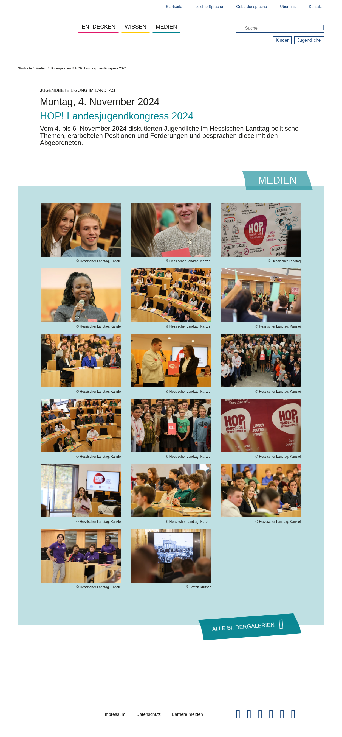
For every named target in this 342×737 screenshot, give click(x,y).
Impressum (114, 714)
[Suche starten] (320, 28)
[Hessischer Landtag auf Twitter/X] (238, 714)
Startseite (174, 6)
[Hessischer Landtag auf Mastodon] (282, 714)
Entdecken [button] (98, 27)
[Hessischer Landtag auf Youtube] (271, 714)
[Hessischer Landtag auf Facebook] (249, 714)
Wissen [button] (135, 27)
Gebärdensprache (251, 6)
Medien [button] (166, 27)
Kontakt (315, 6)
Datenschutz (148, 714)
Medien (41, 68)
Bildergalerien (61, 68)
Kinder (282, 40)
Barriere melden (187, 714)
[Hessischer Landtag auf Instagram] (260, 714)
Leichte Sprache (209, 6)
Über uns (288, 6)
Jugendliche (309, 40)
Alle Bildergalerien (243, 626)
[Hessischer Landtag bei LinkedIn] (293, 714)
